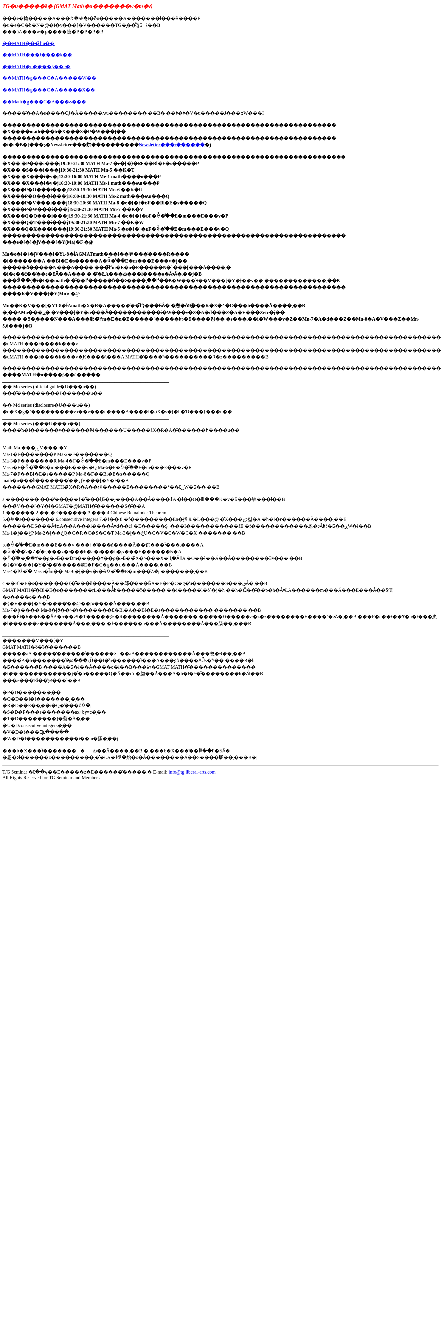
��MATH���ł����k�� (37, 54)
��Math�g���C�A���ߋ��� (44, 101)
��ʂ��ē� (56, 66)
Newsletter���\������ (172, 144)
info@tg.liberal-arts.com (192, 771)
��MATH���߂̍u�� (28, 43)
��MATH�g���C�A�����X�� (48, 89)
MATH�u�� (27, 66)
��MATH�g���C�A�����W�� (49, 77)
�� (7, 66)
